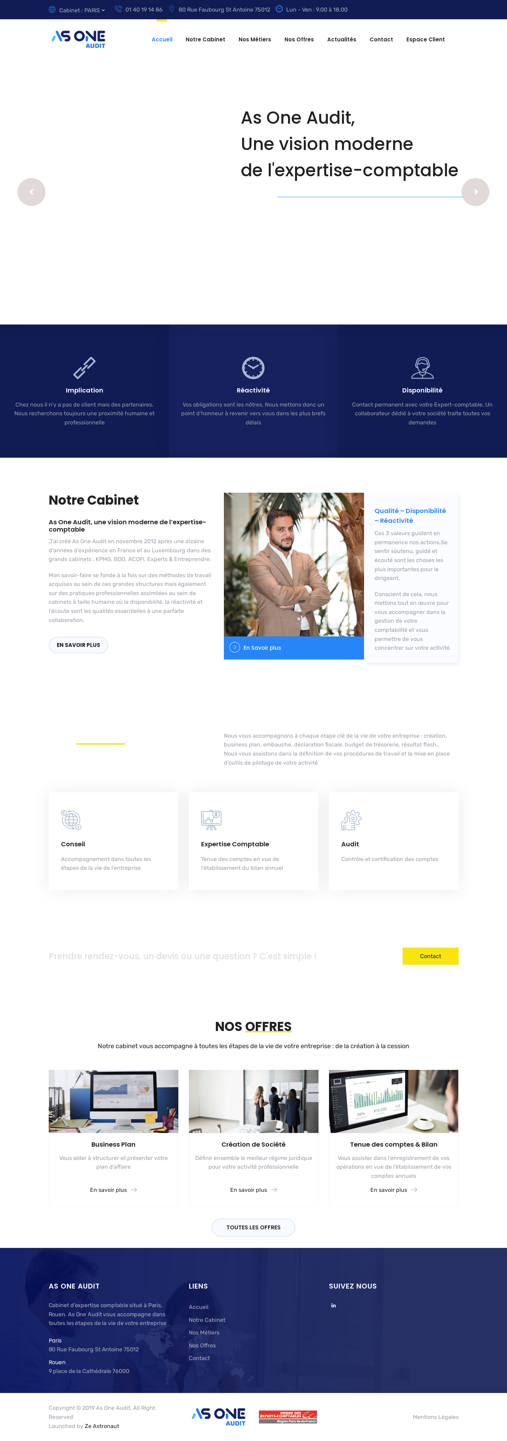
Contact (381, 39)
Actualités (341, 39)
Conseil (73, 844)
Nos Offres (299, 39)
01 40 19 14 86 (139, 9)
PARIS (92, 10)
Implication (84, 390)
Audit (350, 844)
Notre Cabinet (205, 39)
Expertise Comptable (235, 844)
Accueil (162, 39)
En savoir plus (78, 645)
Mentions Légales (436, 1417)
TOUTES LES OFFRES (253, 1227)
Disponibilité (422, 390)
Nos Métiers (255, 39)
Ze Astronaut (102, 1426)
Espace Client (425, 39)
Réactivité (253, 390)
